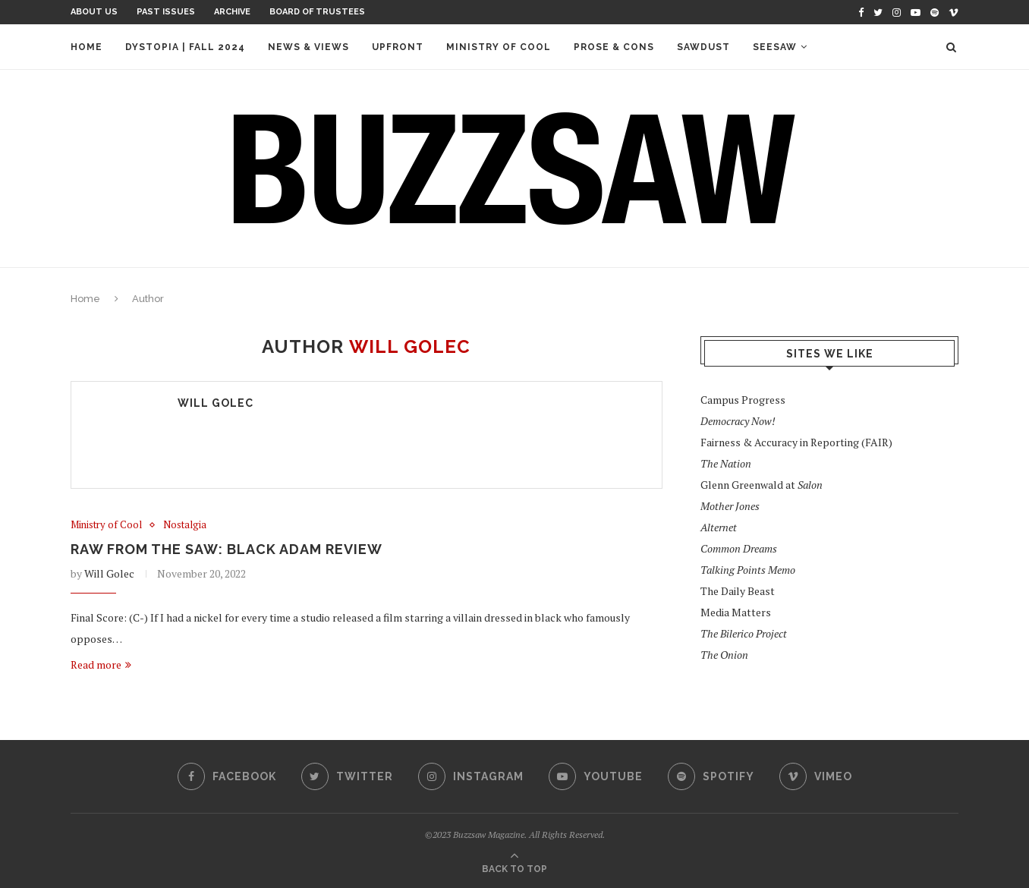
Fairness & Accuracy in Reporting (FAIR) (796, 442)
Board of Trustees (317, 12)
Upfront (397, 47)
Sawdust (703, 47)
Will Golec (215, 403)
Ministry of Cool (498, 47)
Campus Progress (742, 399)
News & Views (308, 47)
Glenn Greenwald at (761, 484)
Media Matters (735, 612)
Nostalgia (184, 525)
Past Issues (166, 12)
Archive (232, 12)
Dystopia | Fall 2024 (185, 47)
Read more (101, 664)
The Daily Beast (737, 591)
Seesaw (775, 47)
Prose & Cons (614, 47)
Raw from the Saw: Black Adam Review (226, 549)
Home (86, 47)
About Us (94, 12)
